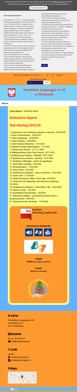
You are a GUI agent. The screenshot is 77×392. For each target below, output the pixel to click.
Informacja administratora (38, 79)
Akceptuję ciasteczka (38, 8)
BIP (11, 354)
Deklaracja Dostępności (19, 360)
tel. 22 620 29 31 (16, 338)
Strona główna (18, 75)
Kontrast (60, 75)
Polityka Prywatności (18, 357)
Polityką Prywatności (59, 2)
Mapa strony (29, 75)
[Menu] (38, 103)
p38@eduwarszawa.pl (19, 341)
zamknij (44, 65)
